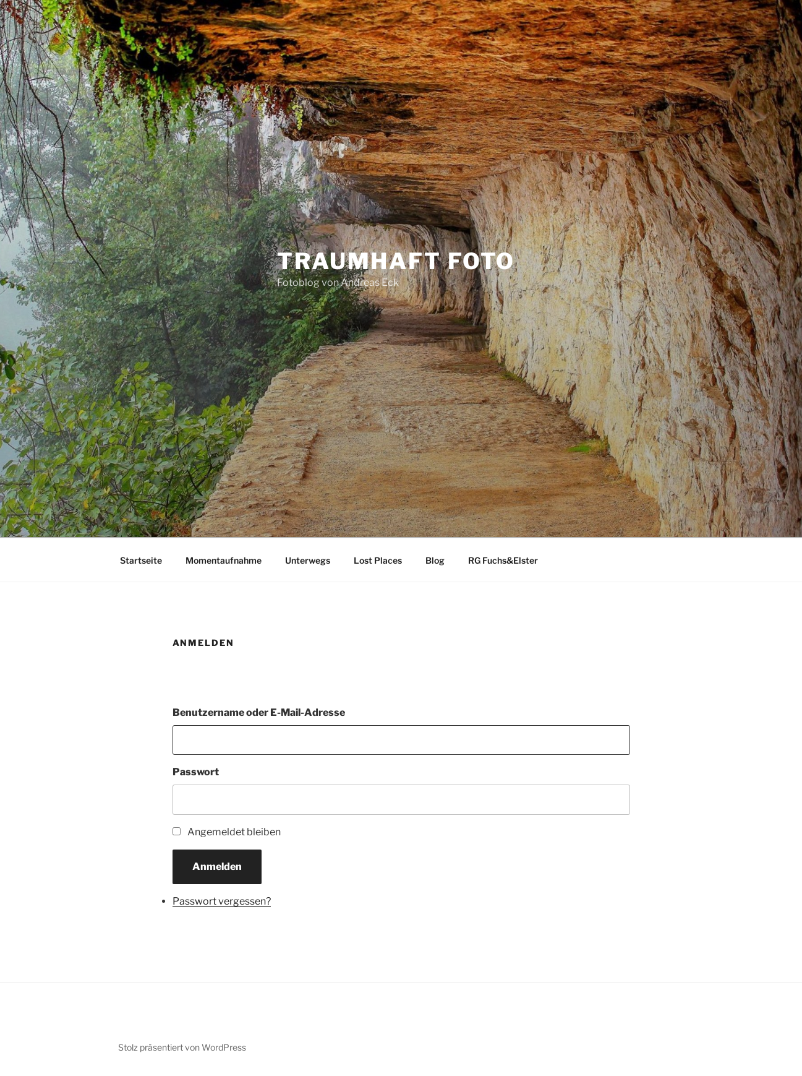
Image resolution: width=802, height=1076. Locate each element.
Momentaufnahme (224, 560)
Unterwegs (307, 560)
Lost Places (378, 560)
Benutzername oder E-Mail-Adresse (259, 712)
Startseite (141, 560)
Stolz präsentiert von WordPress (182, 1047)
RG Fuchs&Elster (503, 560)
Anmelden (217, 866)
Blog (435, 560)
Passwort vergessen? (222, 901)
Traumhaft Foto (396, 261)
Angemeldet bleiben (234, 832)
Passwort (196, 772)
